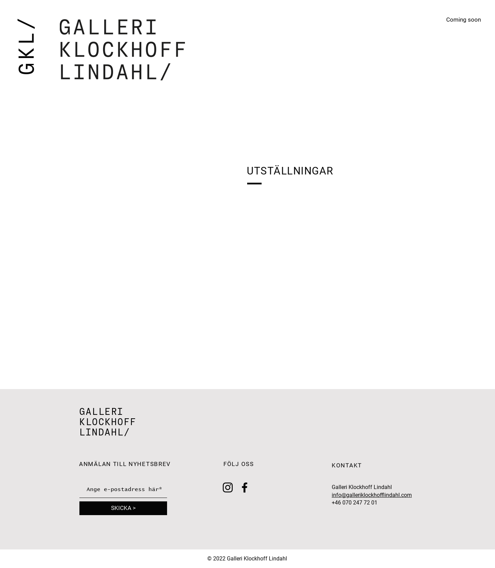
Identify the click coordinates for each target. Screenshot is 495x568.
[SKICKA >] (123, 508)
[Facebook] (244, 487)
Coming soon (463, 19)
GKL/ (26, 45)
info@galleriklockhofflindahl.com (372, 495)
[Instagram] (227, 487)
